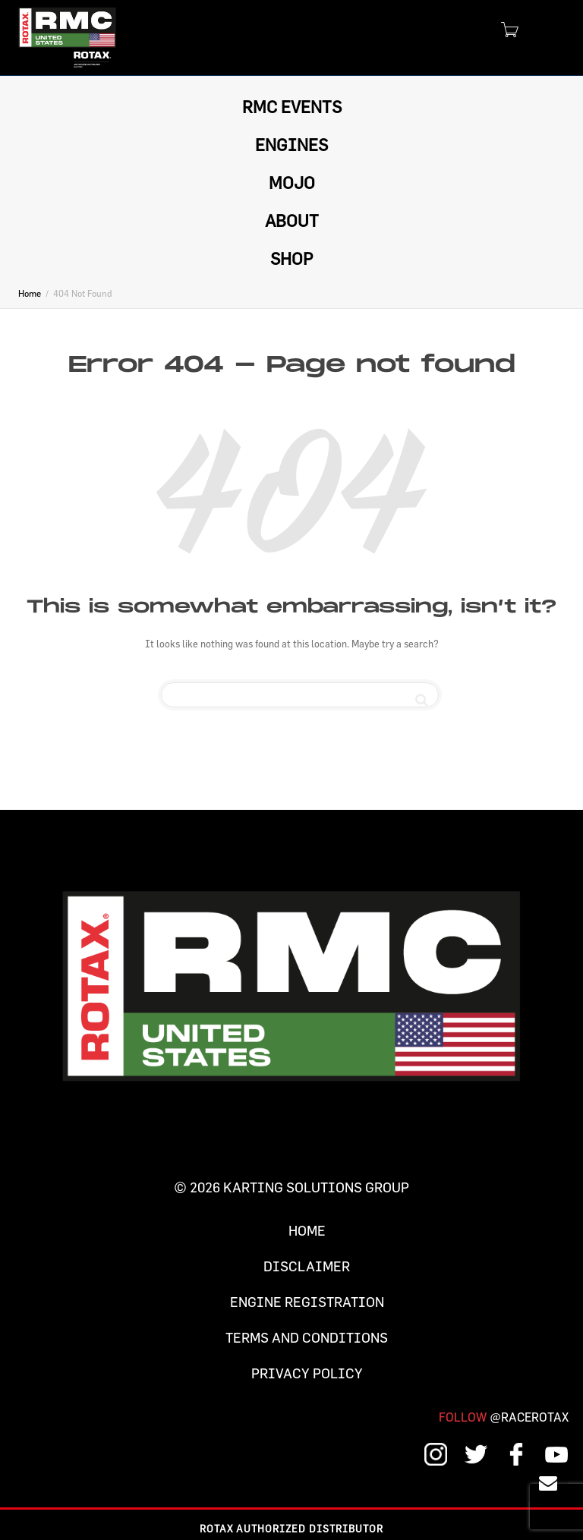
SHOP (291, 258)
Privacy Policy (307, 1373)
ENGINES (291, 144)
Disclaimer (306, 1266)
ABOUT (292, 220)
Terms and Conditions (306, 1338)
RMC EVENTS (292, 106)
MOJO (292, 182)
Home (307, 1231)
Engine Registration (307, 1302)
